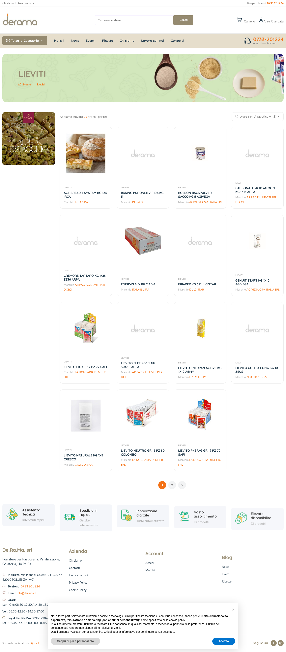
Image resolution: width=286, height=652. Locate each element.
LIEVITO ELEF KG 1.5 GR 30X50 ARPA (138, 365)
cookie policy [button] (177, 620)
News (75, 41)
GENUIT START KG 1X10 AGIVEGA (252, 282)
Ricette (107, 41)
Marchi (59, 41)
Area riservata (25, 3)
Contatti (177, 41)
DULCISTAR (196, 289)
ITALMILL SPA (140, 289)
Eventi (90, 41)
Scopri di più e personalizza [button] (75, 641)
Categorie (24, 40)
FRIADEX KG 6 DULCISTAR (197, 284)
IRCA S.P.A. (82, 202)
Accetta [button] (224, 641)
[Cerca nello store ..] (138, 20)
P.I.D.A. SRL (139, 202)
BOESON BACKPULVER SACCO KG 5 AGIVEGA (195, 195)
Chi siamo (8, 3)
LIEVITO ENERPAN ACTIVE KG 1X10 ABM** (199, 370)
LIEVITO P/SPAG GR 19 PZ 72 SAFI (199, 452)
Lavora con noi (152, 41)
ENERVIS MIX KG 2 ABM (138, 284)
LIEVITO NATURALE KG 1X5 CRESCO (83, 457)
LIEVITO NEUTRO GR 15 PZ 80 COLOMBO (143, 452)
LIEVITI (68, 187)
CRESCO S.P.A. (84, 464)
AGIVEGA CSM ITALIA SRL (205, 202)
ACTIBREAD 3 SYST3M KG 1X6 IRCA (85, 195)
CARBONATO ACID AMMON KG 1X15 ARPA (255, 190)
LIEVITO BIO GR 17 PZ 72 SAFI (85, 367)
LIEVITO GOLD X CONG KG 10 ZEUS (256, 370)
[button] (233, 609)
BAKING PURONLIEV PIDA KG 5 (142, 195)
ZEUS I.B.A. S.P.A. (256, 377)
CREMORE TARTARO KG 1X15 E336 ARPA (85, 277)
